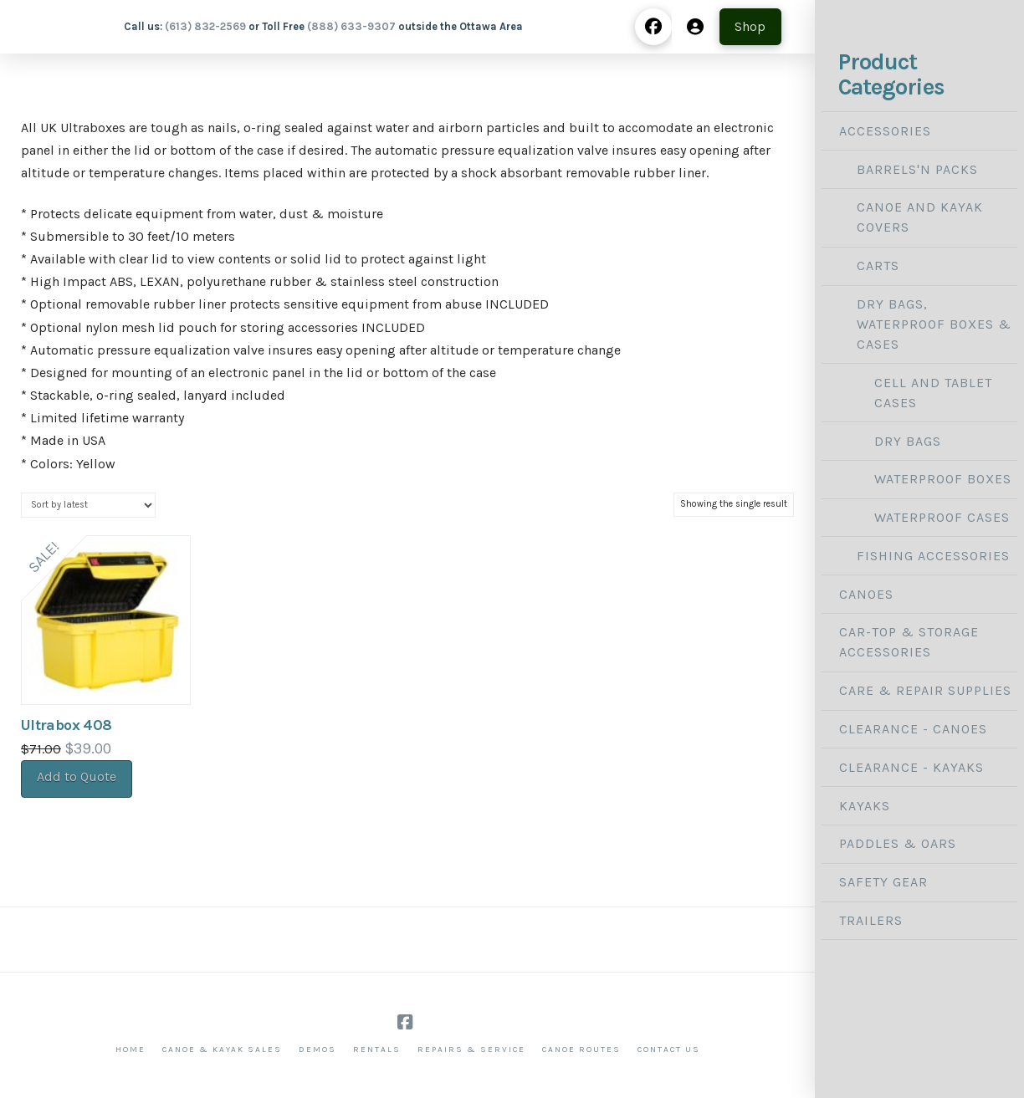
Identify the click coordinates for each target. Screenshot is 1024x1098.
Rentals (377, 1049)
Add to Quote (76, 776)
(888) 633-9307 (351, 26)
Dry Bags (907, 441)
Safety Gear (883, 882)
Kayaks (864, 806)
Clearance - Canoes (913, 729)
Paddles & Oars (897, 843)
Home (130, 1049)
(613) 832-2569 (205, 26)
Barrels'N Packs (917, 169)
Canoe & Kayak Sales (222, 1049)
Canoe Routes (581, 1049)
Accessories (885, 131)
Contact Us (668, 1049)
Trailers (871, 920)
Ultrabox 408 (66, 725)
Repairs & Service (471, 1049)
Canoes (866, 594)
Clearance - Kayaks (911, 767)
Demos (317, 1049)
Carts (878, 265)
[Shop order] (88, 505)
